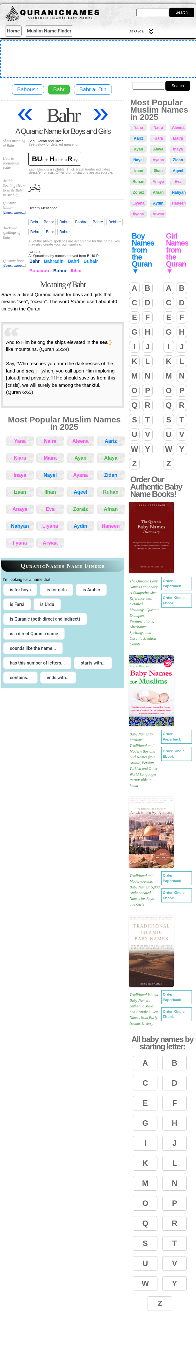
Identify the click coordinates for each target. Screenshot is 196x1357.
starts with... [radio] (93, 662)
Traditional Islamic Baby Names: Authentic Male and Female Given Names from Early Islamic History (144, 1009)
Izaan (20, 492)
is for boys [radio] (20, 589)
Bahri (74, 261)
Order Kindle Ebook (174, 600)
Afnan (111, 509)
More (142, 31)
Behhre (114, 222)
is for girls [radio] (57, 589)
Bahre (64, 222)
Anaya (19, 509)
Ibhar (76, 270)
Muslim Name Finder (49, 31)
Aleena (80, 441)
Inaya (20, 475)
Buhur (60, 270)
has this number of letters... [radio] (37, 662)
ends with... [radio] (58, 677)
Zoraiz (80, 509)
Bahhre (81, 222)
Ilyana (20, 543)
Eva (50, 509)
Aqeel (80, 492)
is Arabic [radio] (91, 589)
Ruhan (111, 492)
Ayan (81, 458)
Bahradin (54, 261)
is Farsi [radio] (17, 604)
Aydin (80, 526)
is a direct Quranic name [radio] (34, 633)
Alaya (111, 458)
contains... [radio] (20, 677)
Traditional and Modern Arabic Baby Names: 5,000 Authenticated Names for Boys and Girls (144, 890)
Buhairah (39, 270)
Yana (19, 441)
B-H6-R (34, 252)
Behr (34, 222)
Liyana (50, 526)
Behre (98, 222)
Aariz (111, 441)
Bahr (59, 90)
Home (13, 31)
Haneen (111, 526)
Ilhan (50, 492)
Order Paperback (172, 583)
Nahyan (20, 526)
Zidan (111, 475)
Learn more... (14, 212)
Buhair (90, 261)
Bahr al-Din (92, 90)
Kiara (20, 458)
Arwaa (50, 543)
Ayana (80, 475)
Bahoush (28, 90)
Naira (50, 441)
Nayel (50, 475)
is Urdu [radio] (47, 604)
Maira (50, 458)
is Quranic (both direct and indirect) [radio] (45, 619)
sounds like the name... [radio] (33, 648)
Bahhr (49, 222)
